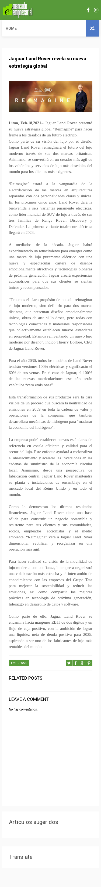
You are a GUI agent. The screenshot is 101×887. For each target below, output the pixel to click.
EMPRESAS (19, 663)
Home (11, 28)
